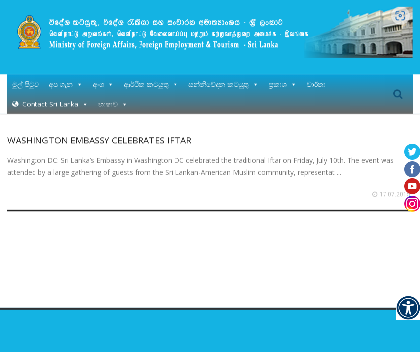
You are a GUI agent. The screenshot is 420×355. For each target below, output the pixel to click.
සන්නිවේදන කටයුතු (223, 83)
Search (398, 94)
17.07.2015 (395, 193)
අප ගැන (66, 83)
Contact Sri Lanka (55, 103)
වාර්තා (316, 83)
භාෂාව (113, 103)
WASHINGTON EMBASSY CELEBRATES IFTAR (99, 139)
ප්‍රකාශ (283, 83)
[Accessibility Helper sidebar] (408, 308)
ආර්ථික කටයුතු (151, 83)
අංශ (103, 83)
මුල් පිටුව (25, 83)
